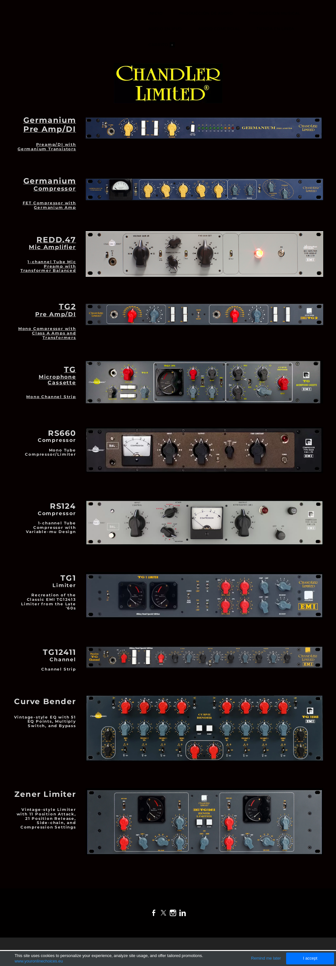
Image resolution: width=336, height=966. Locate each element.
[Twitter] (163, 913)
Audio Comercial (218, 29)
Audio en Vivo (164, 29)
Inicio (154, 14)
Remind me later (266, 958)
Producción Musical (274, 14)
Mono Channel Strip (51, 383)
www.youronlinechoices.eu (39, 961)
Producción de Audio (205, 14)
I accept (310, 958)
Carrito (160, 45)
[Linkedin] (182, 913)
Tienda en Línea (274, 29)
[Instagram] (173, 913)
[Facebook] (154, 913)
